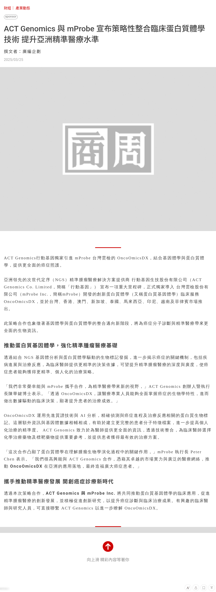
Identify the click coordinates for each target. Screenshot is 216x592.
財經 (7, 8)
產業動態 (23, 8)
